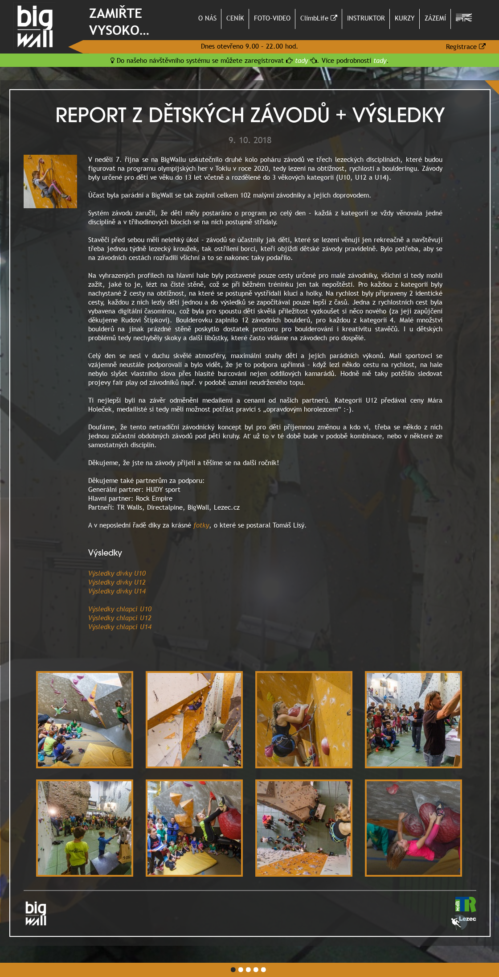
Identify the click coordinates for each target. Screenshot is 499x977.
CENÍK (235, 17)
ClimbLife (318, 17)
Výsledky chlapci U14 (119, 626)
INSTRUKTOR (366, 17)
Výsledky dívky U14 (117, 590)
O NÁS (207, 17)
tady (301, 60)
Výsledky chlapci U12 (119, 617)
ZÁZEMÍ (435, 17)
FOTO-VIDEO (272, 17)
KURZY (405, 17)
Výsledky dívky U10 (117, 573)
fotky (201, 524)
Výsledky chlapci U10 (119, 608)
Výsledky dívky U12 (117, 581)
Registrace (466, 46)
